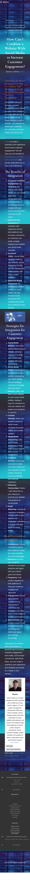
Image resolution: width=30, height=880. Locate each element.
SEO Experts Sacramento (15, 866)
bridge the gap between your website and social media (14, 139)
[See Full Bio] (18, 742)
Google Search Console (15, 805)
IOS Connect (15, 815)
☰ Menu (4, 2)
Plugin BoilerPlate (15, 813)
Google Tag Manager (15, 809)
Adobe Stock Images (15, 811)
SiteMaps (15, 804)
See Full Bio (14, 742)
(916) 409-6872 (16, 789)
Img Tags (15, 817)
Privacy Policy (15, 869)
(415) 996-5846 (16, 845)
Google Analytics (15, 807)
